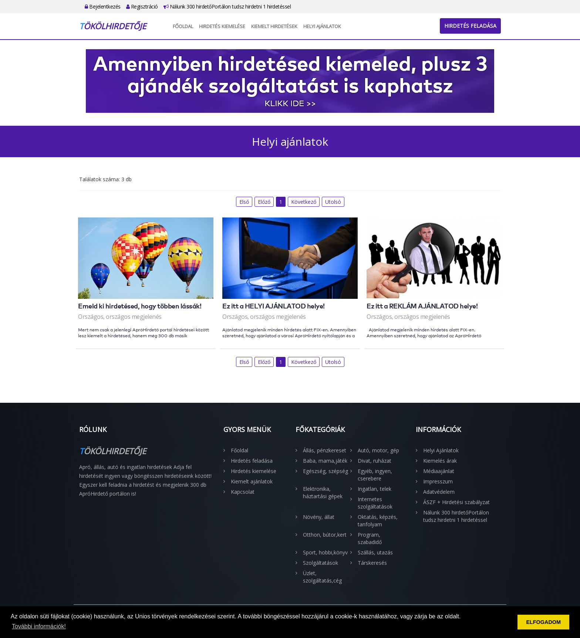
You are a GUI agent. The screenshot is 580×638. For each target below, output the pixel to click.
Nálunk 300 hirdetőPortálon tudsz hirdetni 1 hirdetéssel (227, 6)
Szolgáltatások (320, 562)
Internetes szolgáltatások (375, 503)
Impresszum (438, 481)
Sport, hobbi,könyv (325, 552)
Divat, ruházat (374, 460)
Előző (264, 201)
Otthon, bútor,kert (325, 534)
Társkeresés (372, 562)
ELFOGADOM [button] (543, 622)
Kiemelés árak (440, 460)
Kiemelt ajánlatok (252, 481)
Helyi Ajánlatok (322, 26)
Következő (303, 201)
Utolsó (333, 201)
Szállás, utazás (375, 552)
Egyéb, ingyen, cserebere (375, 474)
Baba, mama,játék (325, 460)
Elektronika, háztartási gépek (323, 492)
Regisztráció (142, 6)
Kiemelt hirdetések (274, 26)
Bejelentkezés (103, 6)
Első (244, 201)
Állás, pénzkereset (324, 450)
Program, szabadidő (370, 538)
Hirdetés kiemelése (222, 26)
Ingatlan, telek (374, 488)
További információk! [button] (39, 626)
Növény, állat (318, 516)
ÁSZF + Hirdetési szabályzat (456, 502)
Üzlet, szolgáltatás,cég (322, 577)
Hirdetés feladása (470, 25)
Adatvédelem (439, 491)
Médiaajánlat (438, 471)
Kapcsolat (242, 491)
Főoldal (183, 26)
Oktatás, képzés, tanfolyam (378, 520)
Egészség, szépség (325, 471)
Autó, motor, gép (378, 450)
